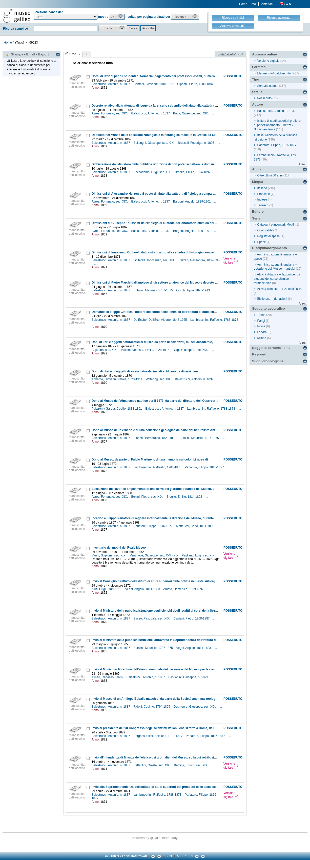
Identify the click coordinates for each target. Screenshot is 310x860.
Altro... (303, 164)
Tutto (72, 54)
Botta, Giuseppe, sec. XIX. (191, 113)
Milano (261, 338)
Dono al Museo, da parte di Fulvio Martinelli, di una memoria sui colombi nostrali (150, 459)
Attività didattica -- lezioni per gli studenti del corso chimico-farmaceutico (277, 279)
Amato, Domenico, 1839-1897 (183, 589)
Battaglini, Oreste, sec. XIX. (152, 765)
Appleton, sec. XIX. (105, 350)
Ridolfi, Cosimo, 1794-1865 (152, 706)
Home (243, 4)
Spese (261, 242)
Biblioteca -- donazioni (272, 299)
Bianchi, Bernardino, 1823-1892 (155, 438)
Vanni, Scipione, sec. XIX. (109, 555)
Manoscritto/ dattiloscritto (274, 73)
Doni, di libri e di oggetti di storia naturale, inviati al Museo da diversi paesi (145, 371)
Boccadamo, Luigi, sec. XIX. (152, 172)
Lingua (257, 182)
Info (253, 4)
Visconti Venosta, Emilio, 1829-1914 (145, 350)
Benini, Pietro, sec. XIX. (147, 496)
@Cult (155, 838)
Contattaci (266, 4)
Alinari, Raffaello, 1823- (108, 677)
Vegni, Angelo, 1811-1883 (143, 589)
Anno (256, 169)
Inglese (262, 199)
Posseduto (264, 98)
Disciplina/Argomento (269, 248)
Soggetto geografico (268, 308)
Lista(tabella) (230, 54)
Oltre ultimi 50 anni (269, 175)
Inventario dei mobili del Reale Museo (119, 547)
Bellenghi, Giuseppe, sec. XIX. (154, 143)
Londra (261, 332)
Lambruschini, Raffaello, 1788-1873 (214, 320)
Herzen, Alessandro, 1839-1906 (199, 260)
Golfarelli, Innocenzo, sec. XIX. (154, 260)
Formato (258, 67)
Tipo (255, 79)
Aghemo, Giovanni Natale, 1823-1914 (117, 379)
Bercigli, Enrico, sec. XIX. (191, 765)
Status (257, 92)
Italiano (262, 188)
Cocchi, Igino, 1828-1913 (193, 290)
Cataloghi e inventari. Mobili (275, 224)
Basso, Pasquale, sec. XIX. (152, 618)
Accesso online (264, 54)
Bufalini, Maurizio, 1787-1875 (153, 290)
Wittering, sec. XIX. (159, 379)
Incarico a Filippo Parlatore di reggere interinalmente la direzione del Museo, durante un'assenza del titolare (169, 518)
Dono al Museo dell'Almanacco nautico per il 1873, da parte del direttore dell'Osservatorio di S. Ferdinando (169, 401)
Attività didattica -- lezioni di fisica (279, 289)
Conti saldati (265, 230)
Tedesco (262, 205)
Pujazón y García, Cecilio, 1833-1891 (117, 408)
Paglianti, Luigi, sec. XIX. (199, 555)
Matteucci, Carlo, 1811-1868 (195, 526)
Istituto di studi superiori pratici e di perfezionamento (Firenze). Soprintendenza (277, 125)
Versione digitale (230, 260)
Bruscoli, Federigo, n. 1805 (196, 143)
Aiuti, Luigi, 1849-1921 (107, 589)
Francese (263, 194)
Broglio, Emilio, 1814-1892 (193, 172)
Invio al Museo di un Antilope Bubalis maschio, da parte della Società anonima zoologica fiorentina (163, 699)
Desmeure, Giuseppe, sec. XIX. (195, 706)
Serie (256, 218)
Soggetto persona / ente (271, 348)
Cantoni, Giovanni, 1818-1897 (154, 84)
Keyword (259, 354)
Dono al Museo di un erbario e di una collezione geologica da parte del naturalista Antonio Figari (161, 430)
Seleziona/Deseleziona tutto (92, 63)
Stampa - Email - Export (27, 54)
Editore (258, 211)
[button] (117, 17)
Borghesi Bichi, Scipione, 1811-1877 (158, 736)
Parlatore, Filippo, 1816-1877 (205, 467)
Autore (257, 104)
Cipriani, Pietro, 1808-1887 (195, 84)
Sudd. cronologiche (267, 361)
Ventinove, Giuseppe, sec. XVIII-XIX (154, 555)
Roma (261, 326)
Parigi (261, 321)
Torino (261, 315)
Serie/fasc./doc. (267, 86)
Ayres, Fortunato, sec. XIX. (110, 113)
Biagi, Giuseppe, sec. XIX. (191, 350)
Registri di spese (268, 236)
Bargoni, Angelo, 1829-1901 (192, 201)
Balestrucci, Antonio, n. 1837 (111, 84)
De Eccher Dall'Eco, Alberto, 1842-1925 (160, 320)
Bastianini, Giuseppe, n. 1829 (188, 677)
